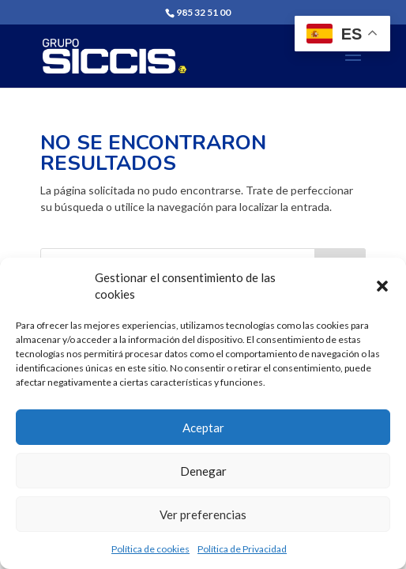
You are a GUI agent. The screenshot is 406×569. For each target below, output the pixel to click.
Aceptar (203, 427)
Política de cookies (150, 549)
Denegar (203, 471)
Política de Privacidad (242, 549)
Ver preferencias (203, 514)
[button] (382, 286)
